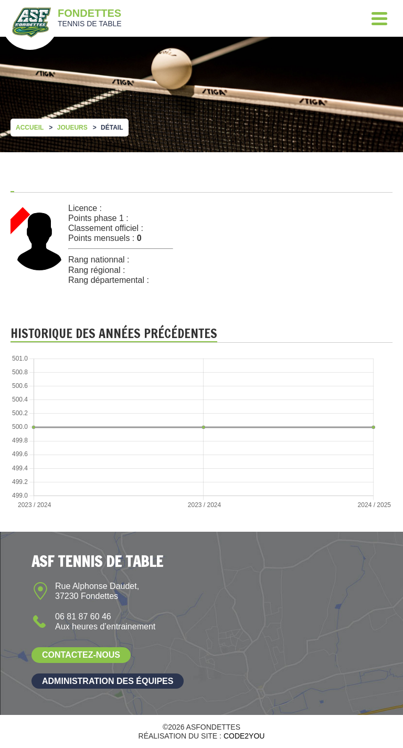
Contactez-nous (81, 654)
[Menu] (379, 18)
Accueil (30, 127)
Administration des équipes (107, 681)
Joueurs (72, 127)
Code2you (244, 736)
